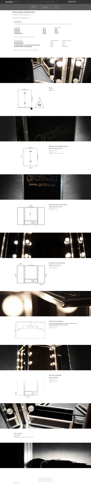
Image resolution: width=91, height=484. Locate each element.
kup (56, 7)
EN (56, 1)
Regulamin (47, 1)
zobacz (33, 7)
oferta (27, 1)
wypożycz (45, 7)
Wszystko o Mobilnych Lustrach (37, 1)
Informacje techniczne (27, 14)
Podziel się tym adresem (45, 480)
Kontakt (52, 1)
